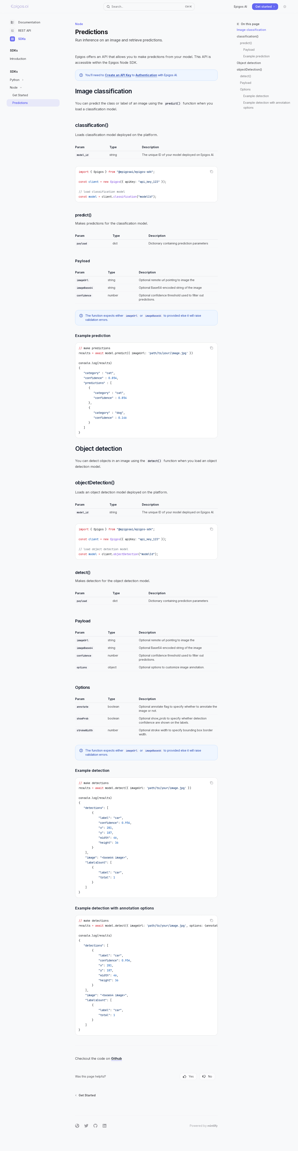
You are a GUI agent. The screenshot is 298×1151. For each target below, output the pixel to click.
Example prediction (256, 56)
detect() (245, 76)
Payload (249, 49)
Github (116, 1058)
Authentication (146, 75)
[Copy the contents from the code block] (211, 171)
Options (245, 89)
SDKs (18, 38)
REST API (20, 30)
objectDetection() (249, 69)
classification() (247, 36)
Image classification (251, 29)
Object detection (249, 63)
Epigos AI (240, 6)
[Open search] (149, 6)
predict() (246, 43)
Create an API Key (118, 75)
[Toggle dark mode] (284, 6)
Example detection (256, 96)
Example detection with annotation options (267, 105)
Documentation (25, 22)
